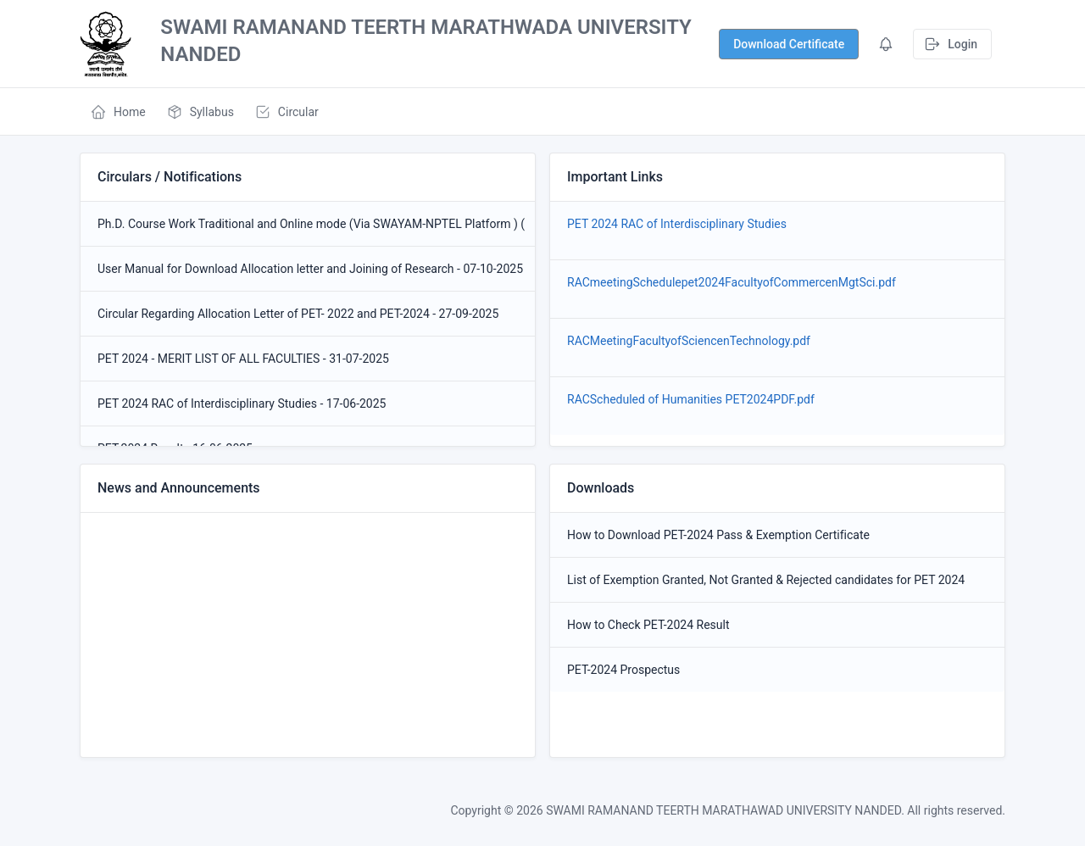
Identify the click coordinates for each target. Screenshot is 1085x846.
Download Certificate (788, 44)
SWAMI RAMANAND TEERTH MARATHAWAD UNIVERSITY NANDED (723, 810)
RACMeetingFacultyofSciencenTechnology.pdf (688, 341)
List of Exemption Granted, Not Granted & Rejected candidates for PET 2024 (766, 580)
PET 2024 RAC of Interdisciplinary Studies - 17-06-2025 (241, 403)
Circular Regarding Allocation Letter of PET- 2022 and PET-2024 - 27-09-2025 (297, 313)
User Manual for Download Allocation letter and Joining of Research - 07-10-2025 (307, 269)
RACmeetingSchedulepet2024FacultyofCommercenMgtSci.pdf (731, 282)
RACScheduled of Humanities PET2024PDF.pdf (691, 399)
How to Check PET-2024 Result (648, 625)
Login (950, 44)
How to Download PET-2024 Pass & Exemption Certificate (718, 535)
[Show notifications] (789, 44)
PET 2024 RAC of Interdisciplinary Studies (682, 224)
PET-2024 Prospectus (623, 669)
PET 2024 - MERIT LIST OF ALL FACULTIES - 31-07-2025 (243, 358)
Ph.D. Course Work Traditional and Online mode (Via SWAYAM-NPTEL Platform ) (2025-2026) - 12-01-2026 (307, 224)
